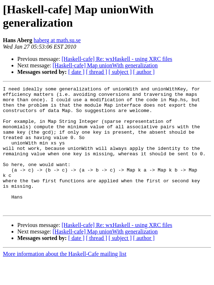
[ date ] (76, 72)
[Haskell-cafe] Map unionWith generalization (105, 65)
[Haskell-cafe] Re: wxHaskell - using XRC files (117, 59)
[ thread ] (96, 72)
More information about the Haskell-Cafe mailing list (64, 279)
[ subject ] (120, 72)
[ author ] (144, 72)
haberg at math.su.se (57, 40)
